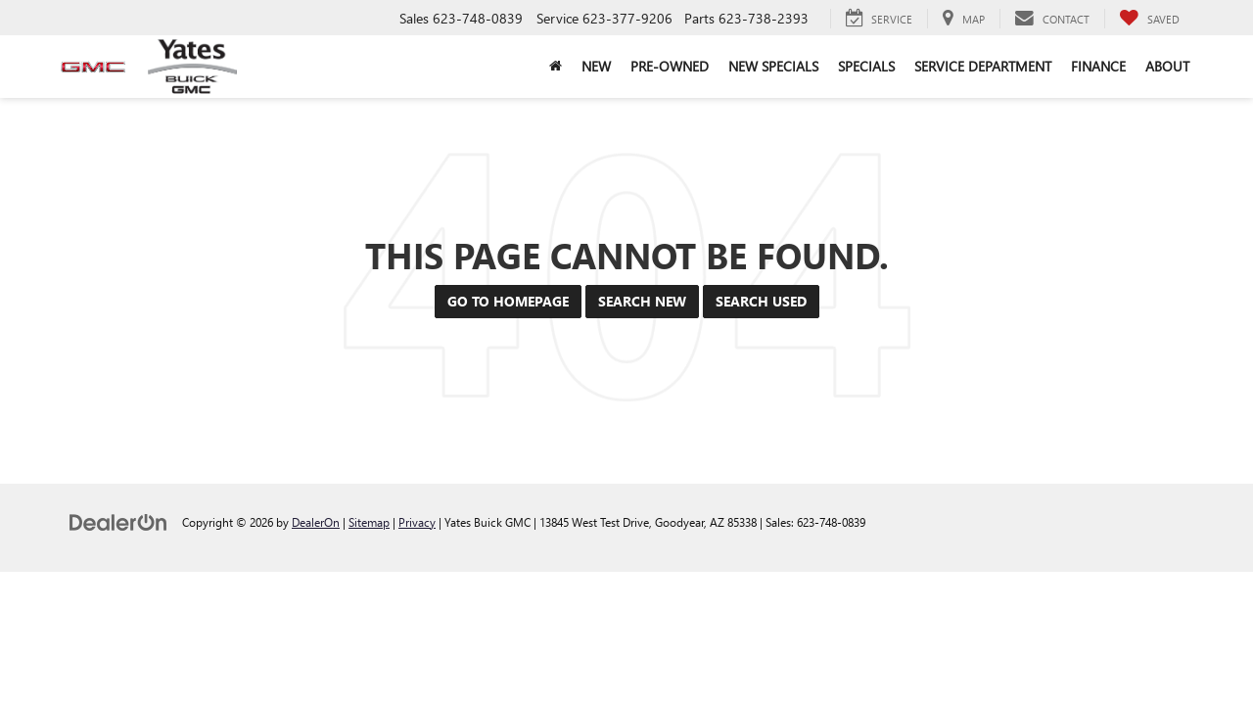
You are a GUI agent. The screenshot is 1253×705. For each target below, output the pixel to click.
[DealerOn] (118, 521)
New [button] (596, 66)
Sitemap (369, 522)
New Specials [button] (773, 66)
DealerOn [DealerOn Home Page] (316, 522)
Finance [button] (1098, 66)
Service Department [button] (982, 66)
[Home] (555, 66)
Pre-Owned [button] (669, 66)
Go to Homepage (508, 301)
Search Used (761, 301)
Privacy (417, 522)
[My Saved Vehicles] (1149, 18)
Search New (642, 301)
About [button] (1167, 66)
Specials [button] (866, 66)
